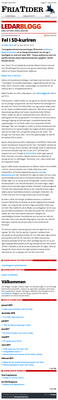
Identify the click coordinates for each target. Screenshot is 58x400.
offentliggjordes (44, 93)
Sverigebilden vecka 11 (12, 351)
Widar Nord (8, 45)
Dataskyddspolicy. (21, 397)
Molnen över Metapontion (13, 384)
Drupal (53, 394)
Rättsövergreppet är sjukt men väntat (18, 365)
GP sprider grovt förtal (12, 341)
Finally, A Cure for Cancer (13, 378)
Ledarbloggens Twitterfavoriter (14, 265)
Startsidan (10, 16)
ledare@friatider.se (12, 35)
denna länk (31, 153)
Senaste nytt (29, 16)
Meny (47, 16)
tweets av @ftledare (10, 275)
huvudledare (7, 293)
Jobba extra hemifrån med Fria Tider (18, 309)
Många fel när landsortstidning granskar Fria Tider (23, 362)
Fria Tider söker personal (13, 317)
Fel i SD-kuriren (19, 40)
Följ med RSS (51, 35)
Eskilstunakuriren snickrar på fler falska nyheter (22, 354)
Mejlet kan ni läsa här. (11, 75)
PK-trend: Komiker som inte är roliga (18, 333)
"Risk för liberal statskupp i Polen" (17, 325)
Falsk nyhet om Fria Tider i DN (15, 349)
